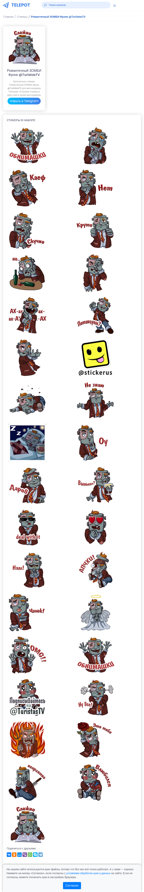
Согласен (72, 885)
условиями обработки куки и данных (88, 873)
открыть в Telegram (24, 101)
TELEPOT (20, 5)
